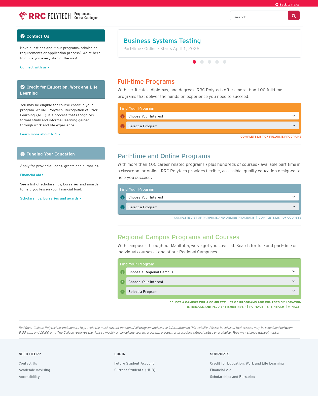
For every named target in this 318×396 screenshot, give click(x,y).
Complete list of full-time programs (270, 136)
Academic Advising (34, 369)
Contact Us (28, 362)
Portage (256, 306)
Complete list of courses (280, 217)
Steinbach (275, 306)
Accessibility (29, 376)
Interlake (195, 306)
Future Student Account (134, 362)
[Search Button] (294, 15)
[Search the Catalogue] (259, 15)
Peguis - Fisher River (228, 306)
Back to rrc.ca (287, 4)
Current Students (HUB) (135, 369)
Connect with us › (34, 66)
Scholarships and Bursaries (232, 376)
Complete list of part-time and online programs (214, 217)
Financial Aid (220, 369)
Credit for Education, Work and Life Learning (247, 362)
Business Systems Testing (162, 39)
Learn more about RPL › (40, 133)
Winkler (294, 306)
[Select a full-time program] (212, 125)
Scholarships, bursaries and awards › (50, 197)
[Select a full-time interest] (212, 116)
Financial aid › (31, 174)
